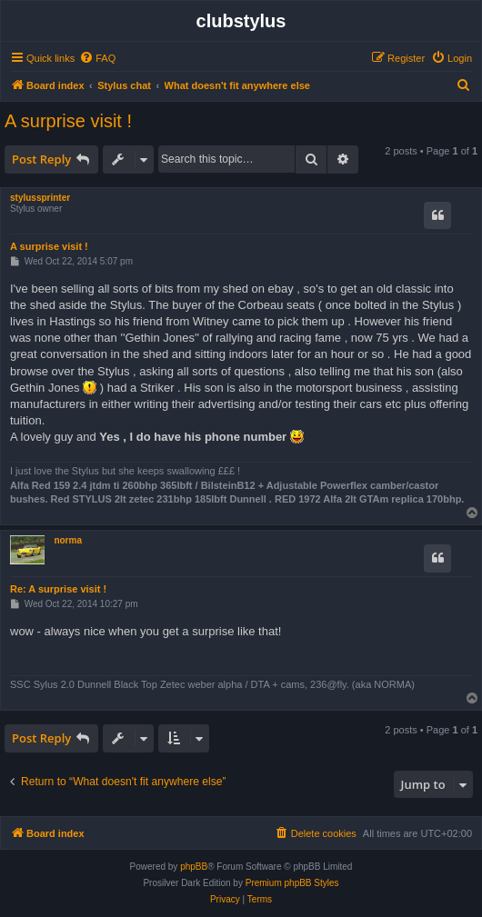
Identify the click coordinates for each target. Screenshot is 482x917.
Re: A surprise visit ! (58, 588)
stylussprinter (40, 198)
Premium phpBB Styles (292, 883)
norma (68, 540)
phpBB (193, 867)
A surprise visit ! (68, 121)
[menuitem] (97, 58)
